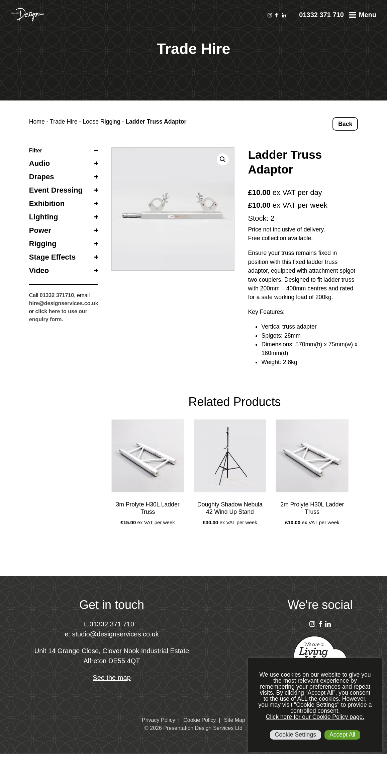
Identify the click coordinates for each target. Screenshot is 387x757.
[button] (223, 159)
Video (39, 270)
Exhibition (47, 203)
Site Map (234, 720)
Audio (39, 163)
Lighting (43, 217)
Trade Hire (63, 121)
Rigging (43, 243)
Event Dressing (56, 190)
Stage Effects (52, 257)
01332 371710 (57, 295)
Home (37, 121)
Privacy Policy (158, 720)
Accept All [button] (342, 734)
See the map (111, 677)
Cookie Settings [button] (295, 734)
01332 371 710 (321, 14)
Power (40, 230)
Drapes (41, 177)
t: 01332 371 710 (109, 624)
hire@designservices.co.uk (63, 303)
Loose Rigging (101, 121)
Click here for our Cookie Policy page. (315, 717)
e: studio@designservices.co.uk (112, 634)
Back (345, 124)
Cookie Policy (199, 720)
